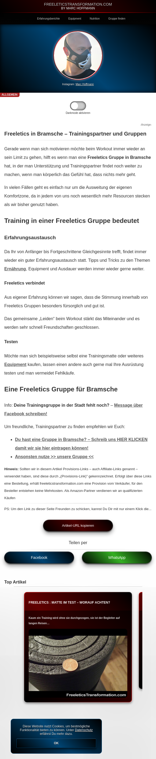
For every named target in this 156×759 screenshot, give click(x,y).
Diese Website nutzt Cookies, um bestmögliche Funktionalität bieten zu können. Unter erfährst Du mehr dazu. (56, 736)
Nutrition (95, 18)
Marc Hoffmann (85, 84)
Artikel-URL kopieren (78, 526)
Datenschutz (84, 730)
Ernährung (15, 269)
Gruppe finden (116, 18)
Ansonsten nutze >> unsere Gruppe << (54, 456)
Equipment (74, 18)
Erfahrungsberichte (48, 18)
